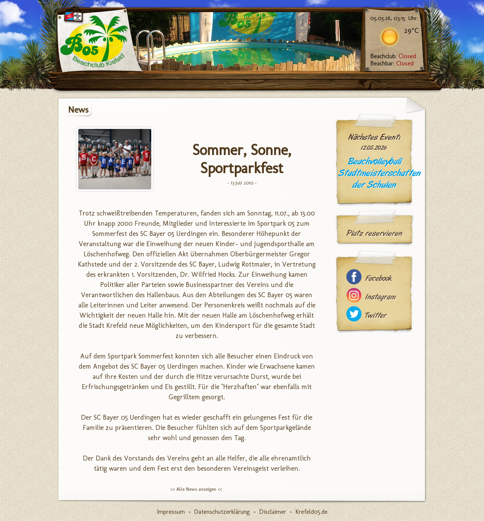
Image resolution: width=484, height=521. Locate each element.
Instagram (380, 297)
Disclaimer (272, 511)
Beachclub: (393, 56)
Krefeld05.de (311, 511)
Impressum (171, 511)
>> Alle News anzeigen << (196, 489)
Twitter (375, 315)
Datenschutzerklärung (222, 511)
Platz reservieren (374, 233)
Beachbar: (392, 63)
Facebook (378, 278)
